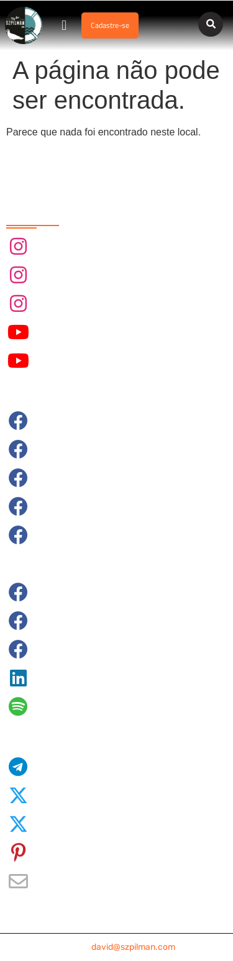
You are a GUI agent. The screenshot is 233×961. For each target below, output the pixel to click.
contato (116, 947)
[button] (64, 26)
